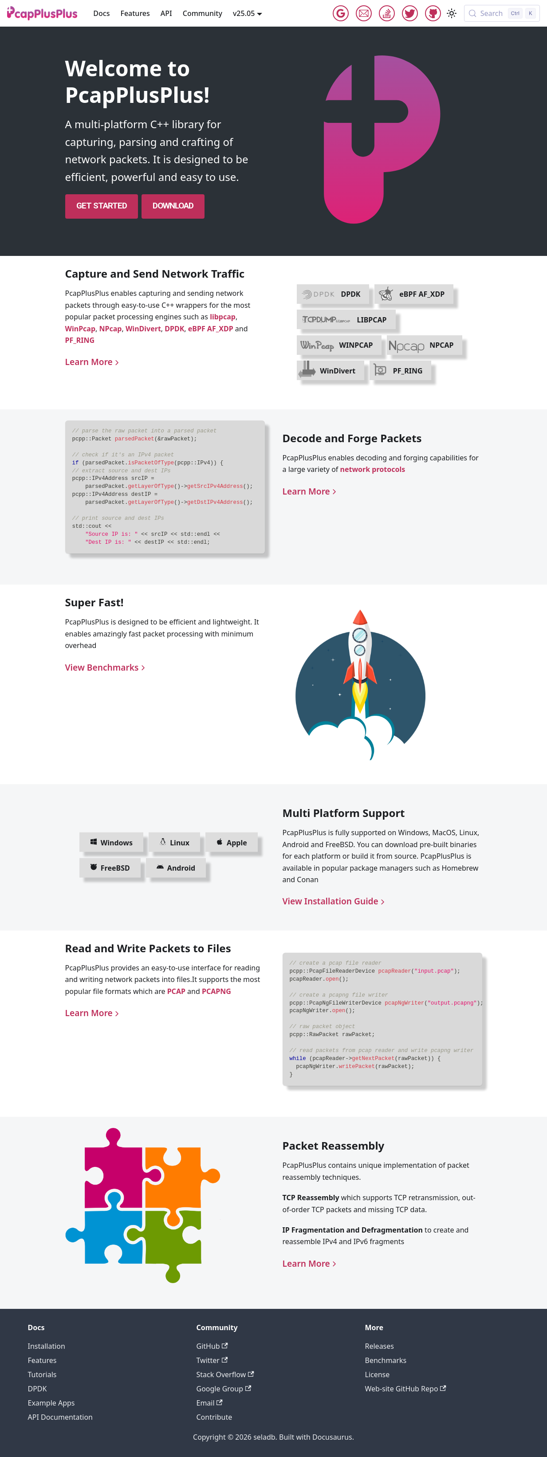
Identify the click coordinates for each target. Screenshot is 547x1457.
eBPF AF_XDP (210, 329)
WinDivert (143, 329)
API (166, 13)
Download (173, 205)
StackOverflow (387, 13)
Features (135, 13)
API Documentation (60, 1417)
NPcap (110, 329)
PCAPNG (216, 991)
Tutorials (42, 1374)
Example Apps (51, 1403)
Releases (379, 1346)
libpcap (223, 317)
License (377, 1374)
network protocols (372, 469)
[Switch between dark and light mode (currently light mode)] (452, 13)
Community (202, 13)
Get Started (101, 205)
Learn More (93, 362)
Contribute (214, 1417)
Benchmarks (386, 1360)
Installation (46, 1346)
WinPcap (80, 329)
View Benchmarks (106, 667)
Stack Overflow (225, 1374)
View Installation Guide (335, 901)
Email (364, 13)
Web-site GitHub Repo (405, 1389)
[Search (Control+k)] (502, 13)
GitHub (433, 13)
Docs (101, 13)
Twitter (410, 13)
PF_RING (80, 340)
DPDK (174, 329)
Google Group (340, 13)
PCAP (176, 991)
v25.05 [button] (244, 13)
